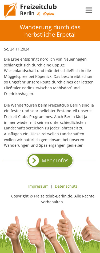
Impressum (38, 186)
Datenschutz (66, 186)
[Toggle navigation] (89, 10)
